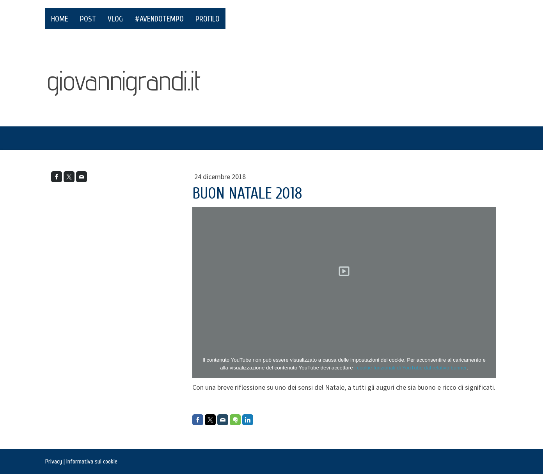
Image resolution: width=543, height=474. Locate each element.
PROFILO (207, 18)
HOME (59, 18)
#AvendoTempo (159, 18)
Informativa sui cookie (91, 461)
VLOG (115, 18)
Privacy (53, 461)
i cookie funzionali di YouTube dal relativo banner (410, 368)
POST (88, 18)
